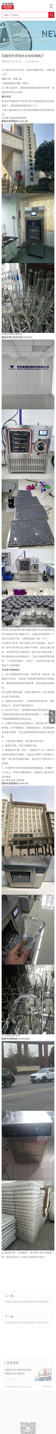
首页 (9, 40)
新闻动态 (18, 40)
